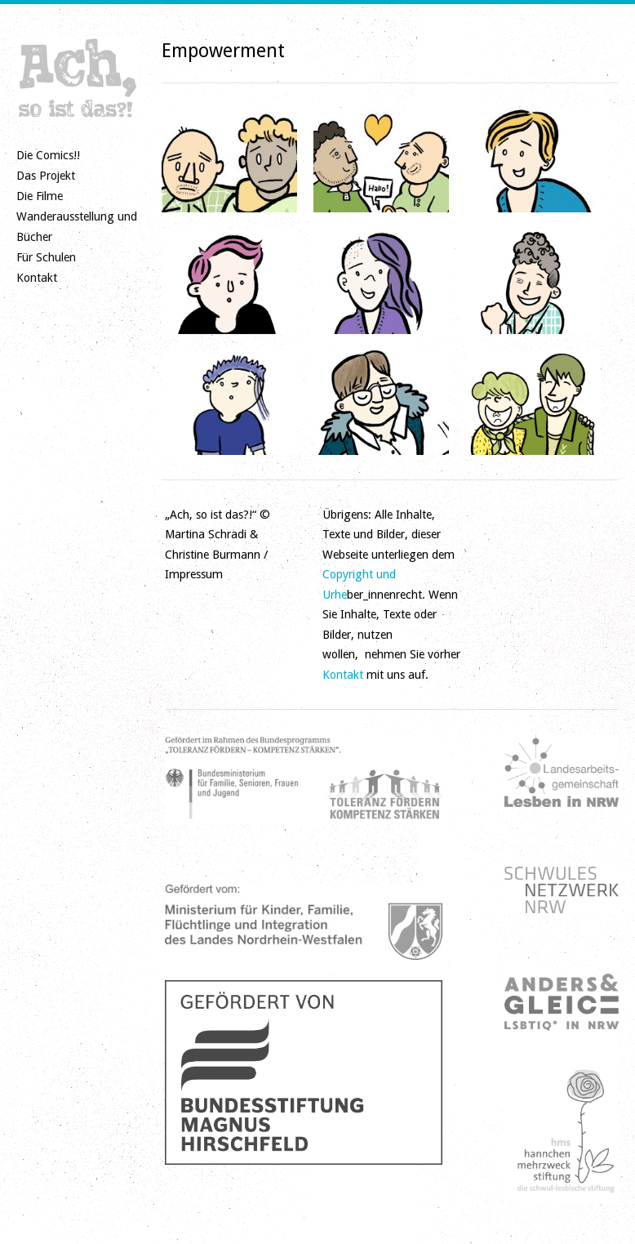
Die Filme (39, 196)
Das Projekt (45, 175)
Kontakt (36, 277)
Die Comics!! (48, 155)
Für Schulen (46, 257)
